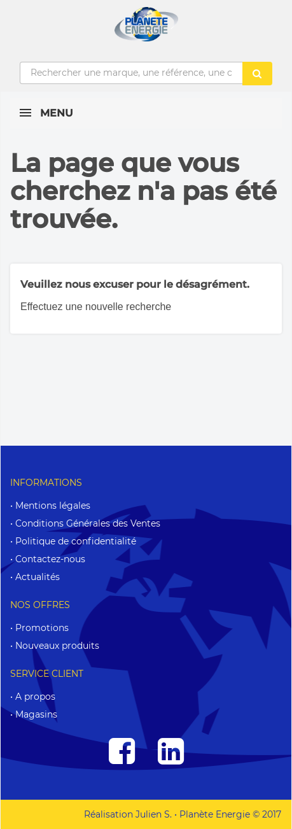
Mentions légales (52, 505)
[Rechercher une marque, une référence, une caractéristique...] (131, 73)
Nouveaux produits (57, 645)
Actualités (37, 577)
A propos (35, 696)
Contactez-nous (50, 559)
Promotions (42, 628)
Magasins (36, 714)
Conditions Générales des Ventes (87, 523)
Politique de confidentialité (75, 541)
